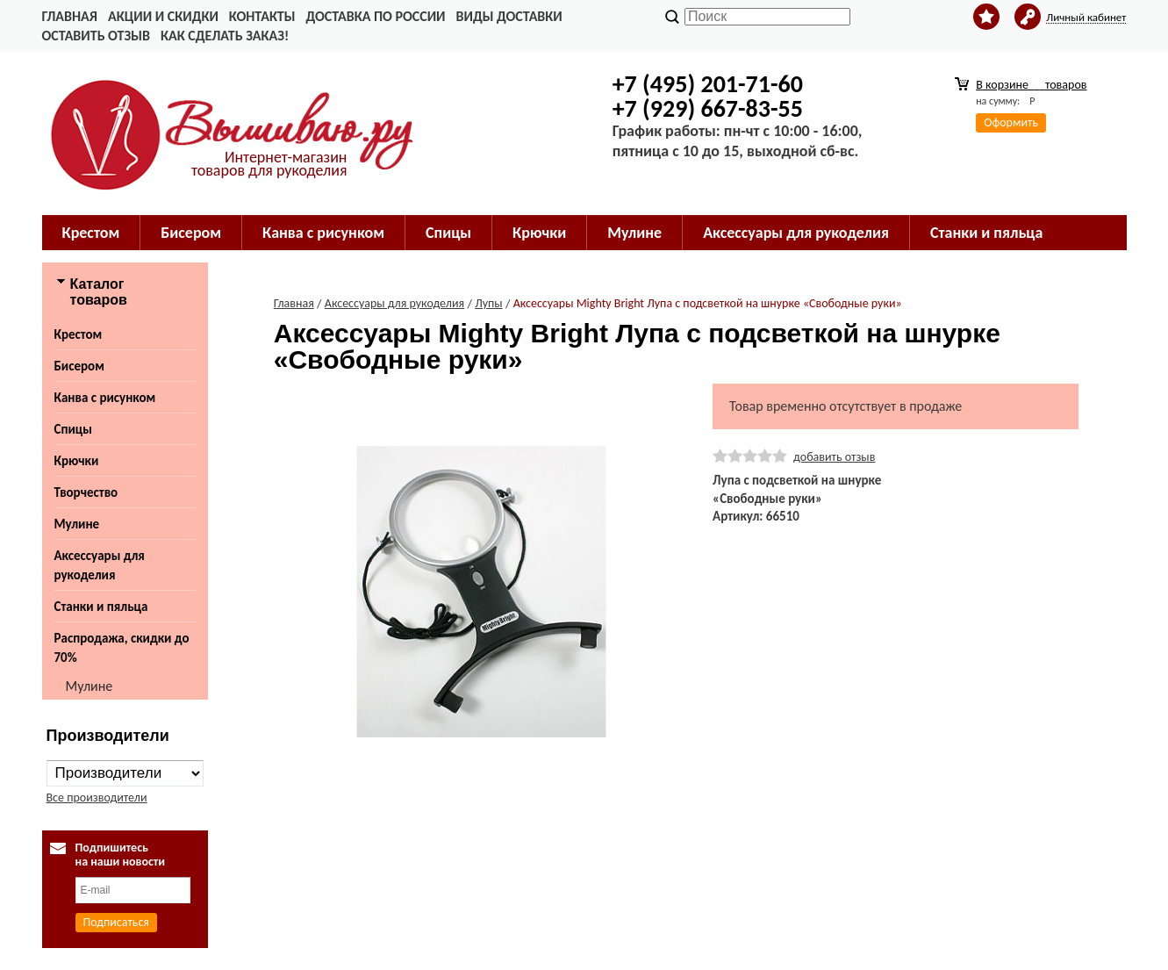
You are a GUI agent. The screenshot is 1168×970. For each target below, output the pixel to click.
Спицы (448, 232)
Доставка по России (375, 16)
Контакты (262, 16)
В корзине (1031, 84)
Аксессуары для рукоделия (796, 232)
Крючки (539, 232)
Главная (69, 16)
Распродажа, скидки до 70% (122, 647)
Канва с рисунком (323, 232)
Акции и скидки (163, 16)
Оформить (1011, 122)
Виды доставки (509, 16)
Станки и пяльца (986, 232)
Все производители (97, 797)
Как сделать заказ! (225, 35)
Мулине (634, 232)
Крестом (91, 232)
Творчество (86, 492)
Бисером (191, 232)
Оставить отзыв (96, 35)
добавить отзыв (834, 456)
